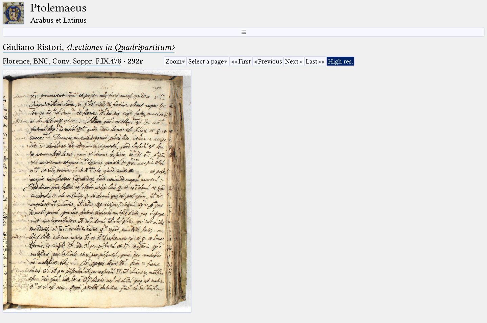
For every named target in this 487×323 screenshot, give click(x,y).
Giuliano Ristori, (89, 47)
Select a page (206, 61)
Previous (270, 61)
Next (291, 61)
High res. (340, 61)
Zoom (173, 61)
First (244, 61)
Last (311, 61)
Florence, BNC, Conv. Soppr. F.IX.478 (62, 61)
